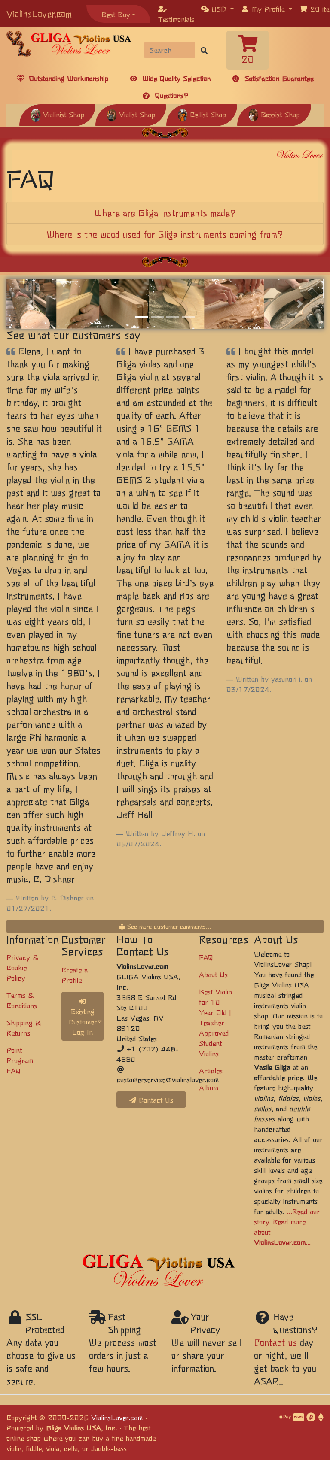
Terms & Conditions (21, 1000)
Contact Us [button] (151, 1099)
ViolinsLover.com (39, 13)
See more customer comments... (165, 926)
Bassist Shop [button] (274, 114)
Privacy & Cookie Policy (22, 967)
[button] (217, 8)
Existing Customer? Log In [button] (85, 1017)
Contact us (275, 1342)
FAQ (206, 957)
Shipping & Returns (23, 1027)
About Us (213, 974)
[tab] (165, 213)
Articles (211, 1070)
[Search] (169, 50)
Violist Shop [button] (131, 114)
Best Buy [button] (115, 14)
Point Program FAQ (19, 1060)
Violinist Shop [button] (57, 114)
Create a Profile (74, 974)
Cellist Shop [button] (201, 114)
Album (208, 1087)
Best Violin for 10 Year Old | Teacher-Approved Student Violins (215, 1022)
